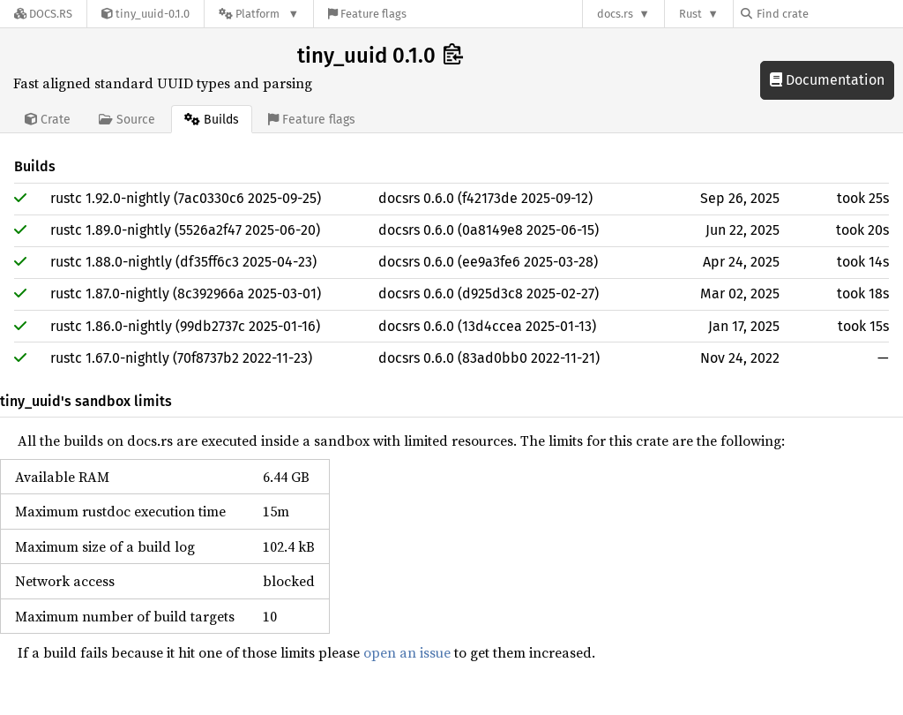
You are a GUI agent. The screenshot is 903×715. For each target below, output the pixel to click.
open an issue (407, 652)
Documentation (827, 80)
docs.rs (615, 13)
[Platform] (259, 13)
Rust (690, 13)
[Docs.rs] (43, 13)
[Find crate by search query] (829, 13)
